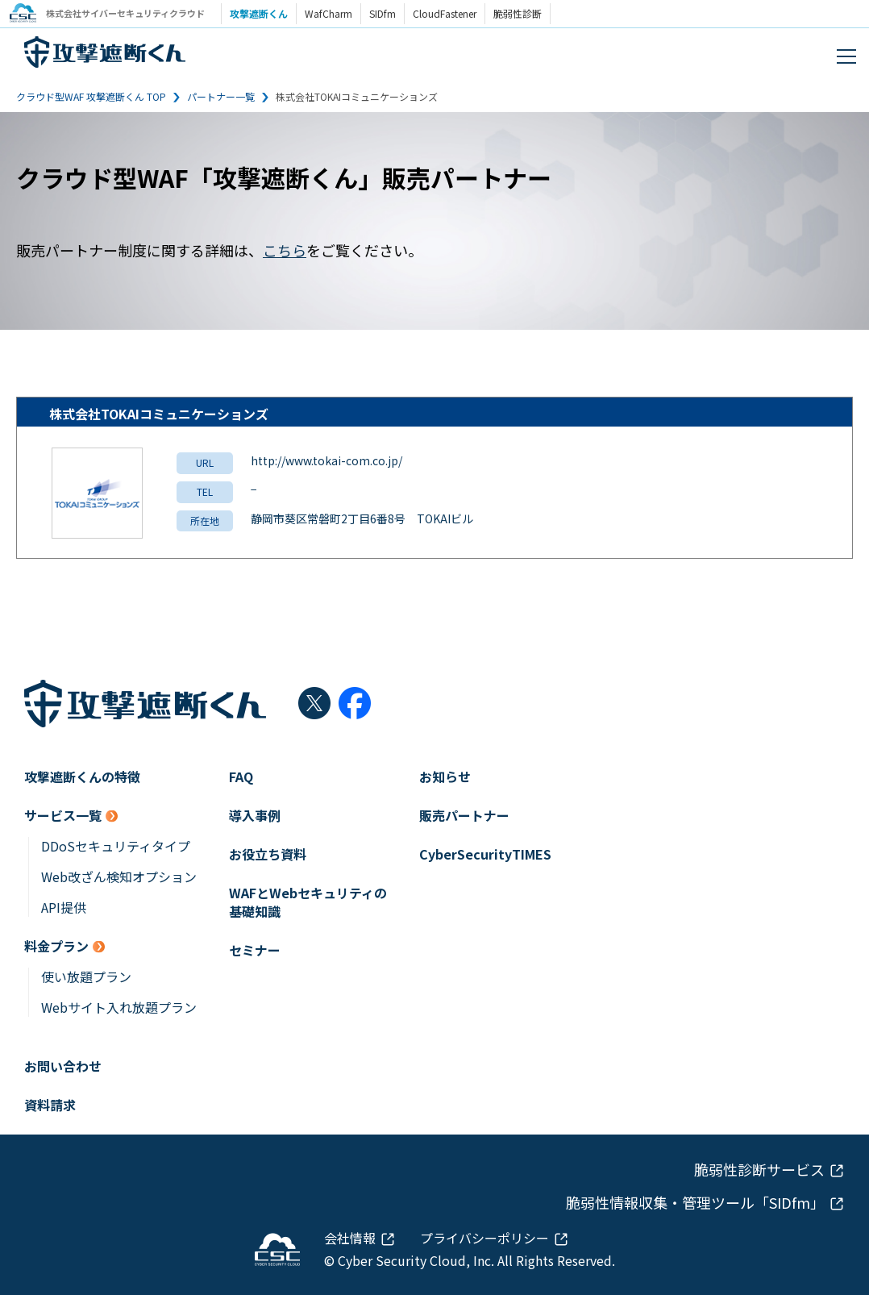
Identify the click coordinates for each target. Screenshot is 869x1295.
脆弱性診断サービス (759, 1170)
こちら (284, 249)
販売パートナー (464, 815)
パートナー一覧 (221, 96)
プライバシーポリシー (484, 1238)
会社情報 (350, 1238)
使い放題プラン (86, 977)
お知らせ (445, 777)
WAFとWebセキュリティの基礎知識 (308, 902)
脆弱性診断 (521, 13)
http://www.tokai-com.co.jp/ (326, 460)
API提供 (63, 907)
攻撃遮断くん (263, 13)
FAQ (241, 777)
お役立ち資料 (267, 854)
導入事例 (255, 815)
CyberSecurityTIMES (485, 854)
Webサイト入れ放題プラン (119, 1007)
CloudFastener (448, 13)
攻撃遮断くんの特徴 (82, 777)
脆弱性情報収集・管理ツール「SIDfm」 (695, 1203)
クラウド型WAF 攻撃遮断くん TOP (91, 96)
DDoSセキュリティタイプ (115, 846)
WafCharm (332, 13)
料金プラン (56, 946)
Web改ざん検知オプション (119, 877)
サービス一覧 (63, 815)
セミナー (255, 950)
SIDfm (386, 13)
